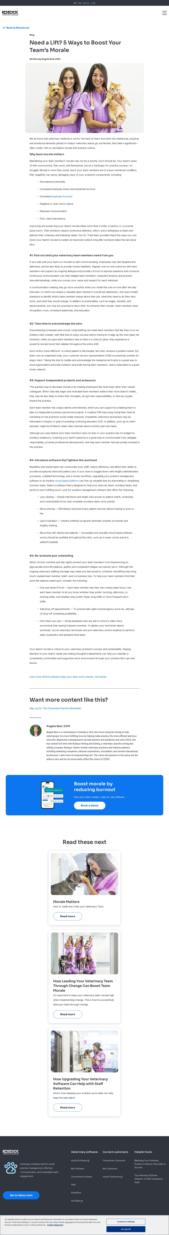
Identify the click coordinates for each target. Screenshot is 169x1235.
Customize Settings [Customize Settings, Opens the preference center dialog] (126, 1224)
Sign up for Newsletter (55, 708)
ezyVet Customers (111, 1177)
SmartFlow (76, 1193)
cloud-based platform (67, 480)
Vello (73, 1184)
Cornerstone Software (81, 1177)
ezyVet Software (79, 1160)
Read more (67, 916)
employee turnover (61, 196)
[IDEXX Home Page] (10, 13)
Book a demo (90, 805)
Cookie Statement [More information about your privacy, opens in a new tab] (55, 1228)
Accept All (126, 1232)
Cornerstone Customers (114, 1160)
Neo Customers (110, 1168)
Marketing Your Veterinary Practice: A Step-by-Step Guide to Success (150, 1163)
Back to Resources (17, 27)
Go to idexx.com (21, 1195)
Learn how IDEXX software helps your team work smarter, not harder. (68, 676)
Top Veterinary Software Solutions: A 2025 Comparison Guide (148, 1178)
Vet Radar (75, 1201)
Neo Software (77, 1168)
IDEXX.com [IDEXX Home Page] (88, 3)
